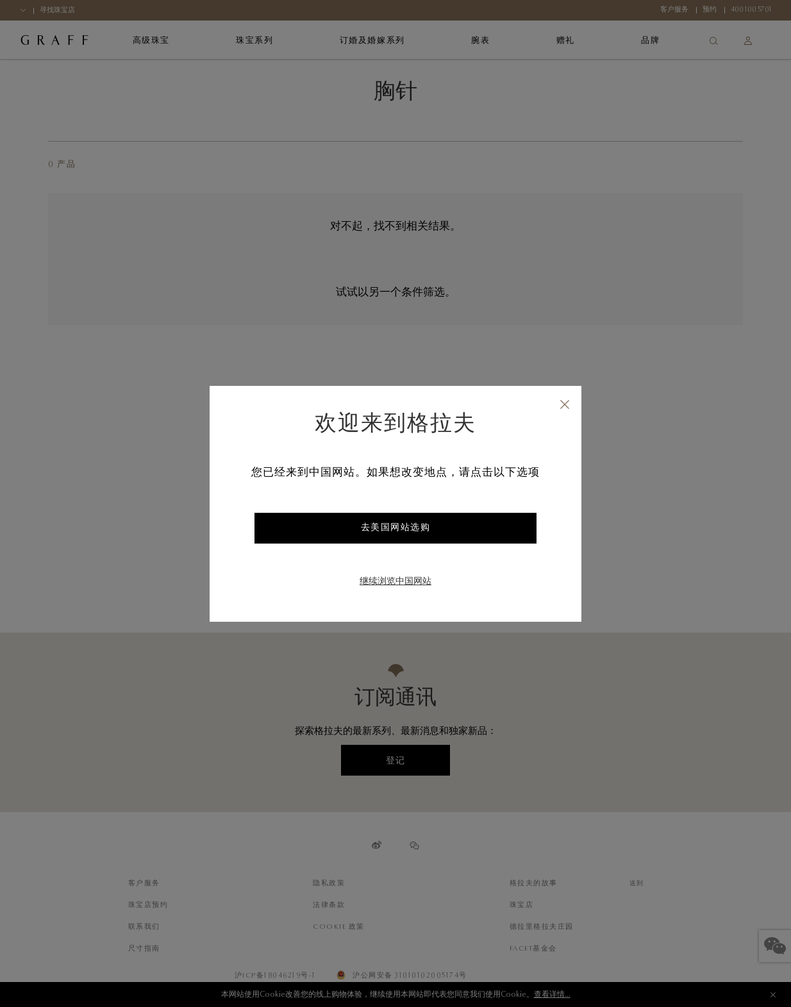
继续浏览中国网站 (395, 582)
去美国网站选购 (396, 528)
